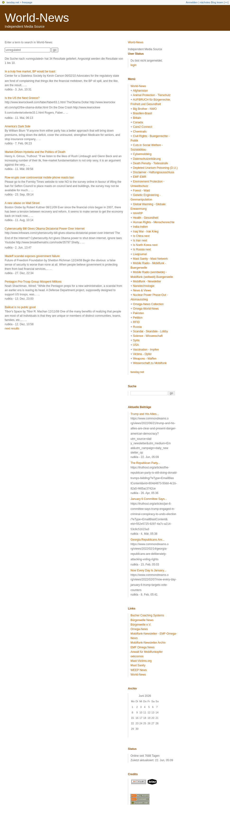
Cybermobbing (142, 154)
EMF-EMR (139, 176)
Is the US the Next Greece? (22, 98)
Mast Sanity (138, 665)
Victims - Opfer (142, 354)
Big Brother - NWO (145, 109)
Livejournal (140, 254)
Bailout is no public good (20, 307)
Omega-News (139, 629)
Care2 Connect (142, 127)
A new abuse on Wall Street (22, 203)
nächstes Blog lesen (211, 2)
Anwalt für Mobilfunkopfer (146, 652)
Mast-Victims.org (141, 661)
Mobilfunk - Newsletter (147, 281)
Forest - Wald (141, 190)
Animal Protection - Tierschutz (152, 95)
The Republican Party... (145, 463)
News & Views (142, 290)
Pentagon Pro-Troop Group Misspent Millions (33, 281)
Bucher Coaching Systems (147, 615)
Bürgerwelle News (142, 620)
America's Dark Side (17, 126)
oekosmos (137, 656)
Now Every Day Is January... (148, 570)
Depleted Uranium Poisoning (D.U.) (155, 167)
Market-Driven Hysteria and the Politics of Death (35, 152)
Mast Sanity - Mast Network (150, 258)
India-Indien (140, 226)
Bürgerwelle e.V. (141, 624)
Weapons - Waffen (144, 358)
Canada (138, 122)
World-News (37, 17)
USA (136, 345)
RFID (136, 322)
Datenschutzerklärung (147, 158)
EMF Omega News (142, 647)
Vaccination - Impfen (146, 349)
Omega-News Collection (148, 304)
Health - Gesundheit (145, 217)
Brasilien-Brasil (142, 113)
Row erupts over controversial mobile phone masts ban (39, 177)
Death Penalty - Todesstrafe (150, 163)
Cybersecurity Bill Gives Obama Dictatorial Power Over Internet (45, 228)
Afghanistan (140, 90)
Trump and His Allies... (145, 414)
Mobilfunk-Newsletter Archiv (148, 642)
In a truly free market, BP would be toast (30, 71)
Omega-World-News (145, 308)
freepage (27, 2)
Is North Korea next (145, 245)
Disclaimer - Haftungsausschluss (153, 172)
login (133, 65)
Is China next (141, 236)
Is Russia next (142, 249)
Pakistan (138, 313)
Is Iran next (140, 240)
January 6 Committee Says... (149, 499)
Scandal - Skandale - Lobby (150, 331)
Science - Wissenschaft (147, 336)
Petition (137, 317)
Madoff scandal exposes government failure (32, 256)
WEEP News (139, 670)
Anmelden (192, 2)
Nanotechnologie (143, 286)
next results (12, 328)
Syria (136, 340)
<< (226, 2)
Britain (137, 118)
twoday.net (13, 2)
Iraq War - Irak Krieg (145, 231)
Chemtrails (139, 131)
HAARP (138, 213)
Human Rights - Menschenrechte (153, 222)
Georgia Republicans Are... (147, 539)
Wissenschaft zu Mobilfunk (150, 363)
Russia (137, 327)
